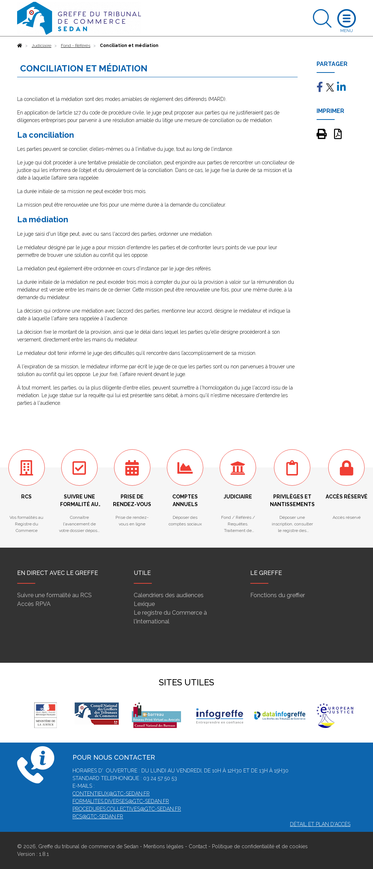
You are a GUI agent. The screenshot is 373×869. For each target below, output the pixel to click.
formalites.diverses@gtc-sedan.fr (120, 801)
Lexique (144, 603)
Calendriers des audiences (169, 595)
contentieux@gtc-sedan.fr (111, 793)
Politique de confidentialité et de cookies (260, 846)
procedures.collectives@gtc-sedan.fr (126, 809)
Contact (198, 846)
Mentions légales (164, 846)
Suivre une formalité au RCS (54, 595)
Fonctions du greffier (277, 595)
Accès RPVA (34, 603)
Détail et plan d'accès (320, 824)
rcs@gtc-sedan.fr (97, 816)
